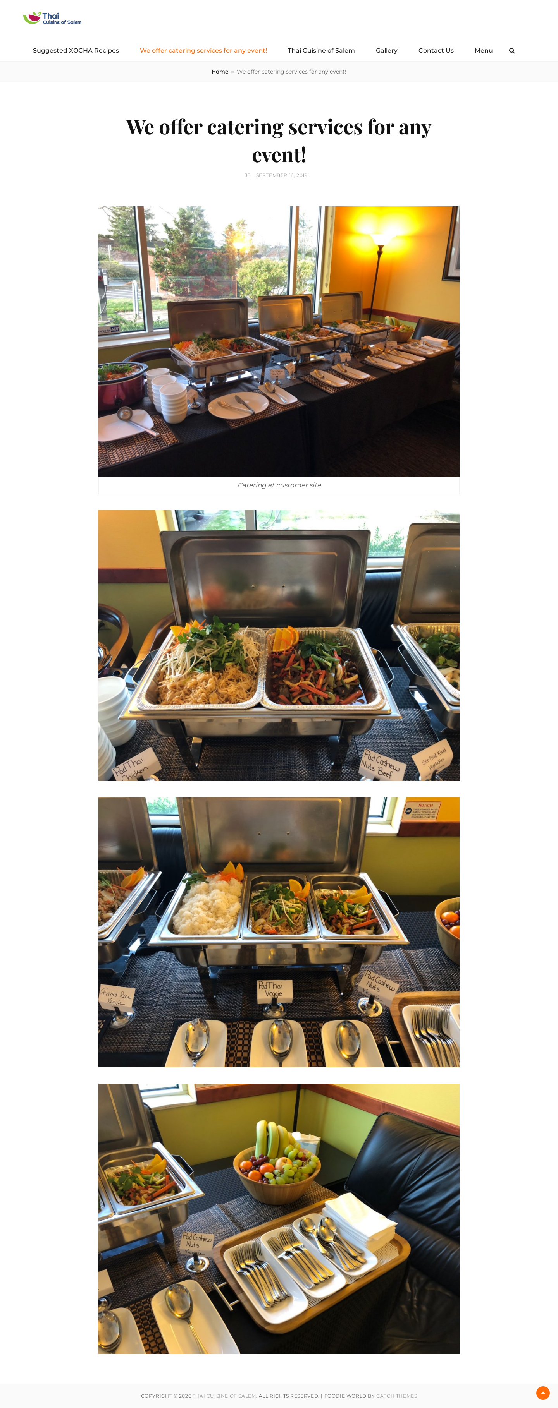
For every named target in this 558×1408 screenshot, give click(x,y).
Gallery (387, 50)
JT (247, 175)
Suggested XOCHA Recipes (76, 50)
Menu (484, 50)
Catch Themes (396, 1396)
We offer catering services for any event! (203, 50)
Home (220, 71)
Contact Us (436, 50)
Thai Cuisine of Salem (321, 50)
